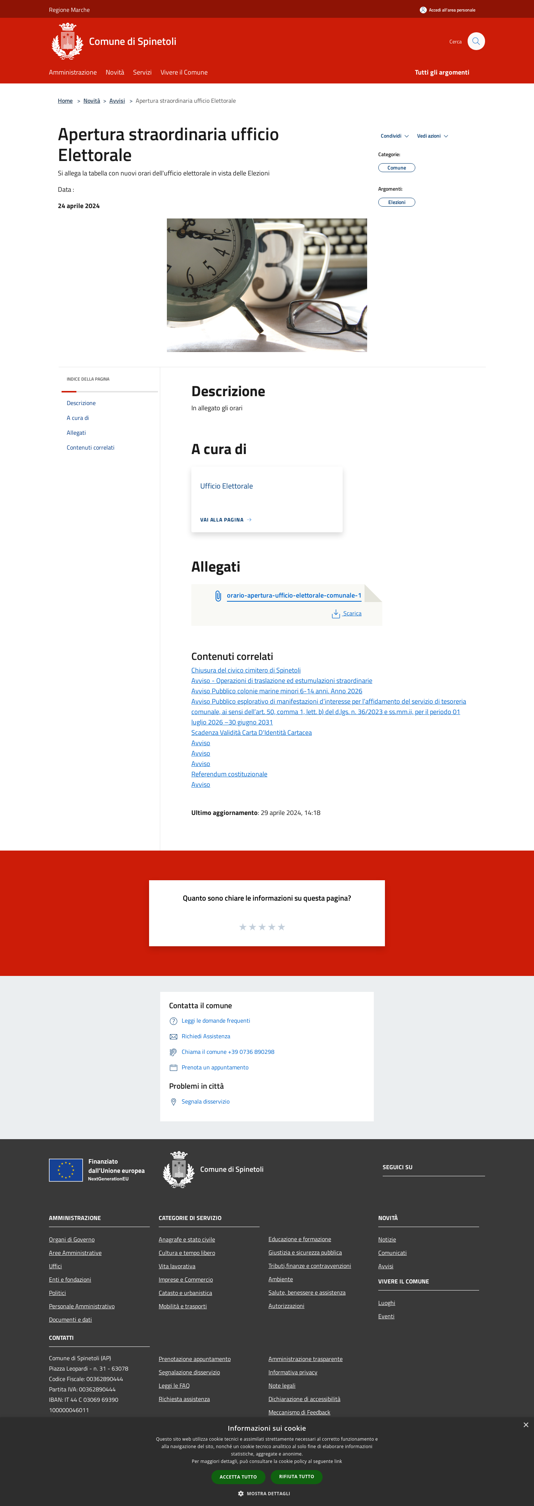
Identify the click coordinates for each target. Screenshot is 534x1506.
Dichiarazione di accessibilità (304, 1398)
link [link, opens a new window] (338, 1461)
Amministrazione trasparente (305, 1358)
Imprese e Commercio (186, 1279)
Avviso (200, 743)
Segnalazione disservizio (189, 1372)
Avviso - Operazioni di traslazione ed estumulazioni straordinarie (281, 680)
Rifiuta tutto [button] (296, 1476)
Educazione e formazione (299, 1238)
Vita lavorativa (177, 1266)
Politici (57, 1292)
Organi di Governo (72, 1239)
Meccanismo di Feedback (299, 1412)
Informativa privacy (292, 1372)
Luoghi (386, 1302)
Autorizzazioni (286, 1305)
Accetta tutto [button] (238, 1477)
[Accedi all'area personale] (447, 10)
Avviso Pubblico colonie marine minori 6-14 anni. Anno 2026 (276, 691)
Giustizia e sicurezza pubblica (305, 1252)
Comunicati (392, 1252)
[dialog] (267, 1461)
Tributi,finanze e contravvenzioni (309, 1265)
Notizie (387, 1239)
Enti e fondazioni (70, 1279)
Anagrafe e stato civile (187, 1239)
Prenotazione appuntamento (195, 1358)
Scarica (346, 613)
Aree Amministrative (75, 1252)
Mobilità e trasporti (183, 1306)
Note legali (282, 1385)
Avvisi (117, 100)
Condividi (396, 136)
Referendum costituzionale (229, 774)
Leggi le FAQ (174, 1385)
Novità (91, 100)
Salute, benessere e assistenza (307, 1292)
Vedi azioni (434, 136)
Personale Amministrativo (82, 1306)
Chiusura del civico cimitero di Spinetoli (246, 670)
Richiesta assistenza (184, 1398)
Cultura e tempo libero (187, 1252)
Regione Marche (69, 9)
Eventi (386, 1316)
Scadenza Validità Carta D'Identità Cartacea (251, 732)
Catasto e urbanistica (185, 1292)
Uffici (55, 1266)
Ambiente (280, 1279)
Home (65, 100)
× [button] (525, 1425)
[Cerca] (476, 41)
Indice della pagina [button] (88, 378)
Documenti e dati (70, 1319)
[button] (267, 1493)
